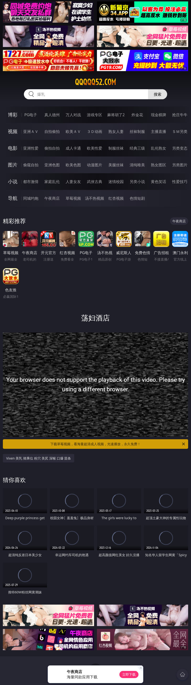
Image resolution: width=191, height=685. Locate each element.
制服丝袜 (116, 148)
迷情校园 (116, 181)
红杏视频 (116, 198)
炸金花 (137, 114)
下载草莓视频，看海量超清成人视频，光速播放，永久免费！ (118, 444)
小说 (12, 181)
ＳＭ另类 (179, 131)
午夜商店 (52, 198)
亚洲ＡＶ (30, 131)
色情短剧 (137, 198)
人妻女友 (73, 181)
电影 (12, 148)
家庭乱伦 (52, 181)
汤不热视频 (94, 198)
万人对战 (73, 114)
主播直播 (158, 131)
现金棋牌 (158, 114)
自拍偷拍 (52, 131)
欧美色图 (73, 164)
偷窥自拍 (30, 164)
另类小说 (137, 181)
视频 (12, 131)
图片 (12, 165)
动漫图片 (94, 164)
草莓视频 (73, 198)
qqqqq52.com (95, 82)
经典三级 (137, 148)
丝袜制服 (137, 131)
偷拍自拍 (52, 148)
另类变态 (179, 148)
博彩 (12, 114)
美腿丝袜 (116, 164)
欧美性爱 (94, 148)
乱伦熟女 (158, 148)
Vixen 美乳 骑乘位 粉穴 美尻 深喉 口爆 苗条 (38, 458)
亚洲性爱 (30, 148)
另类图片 (179, 164)
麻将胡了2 (116, 114)
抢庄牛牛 (179, 114)
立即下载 (129, 674)
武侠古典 (94, 181)
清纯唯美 (137, 164)
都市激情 (30, 181)
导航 (12, 198)
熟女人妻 (116, 131)
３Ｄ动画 (94, 131)
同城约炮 (30, 198)
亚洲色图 (52, 164)
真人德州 (52, 114)
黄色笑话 (158, 181)
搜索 (157, 94)
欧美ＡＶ (73, 131)
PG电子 (30, 114)
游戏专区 (94, 114)
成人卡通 (73, 148)
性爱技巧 (179, 181)
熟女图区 (158, 164)
